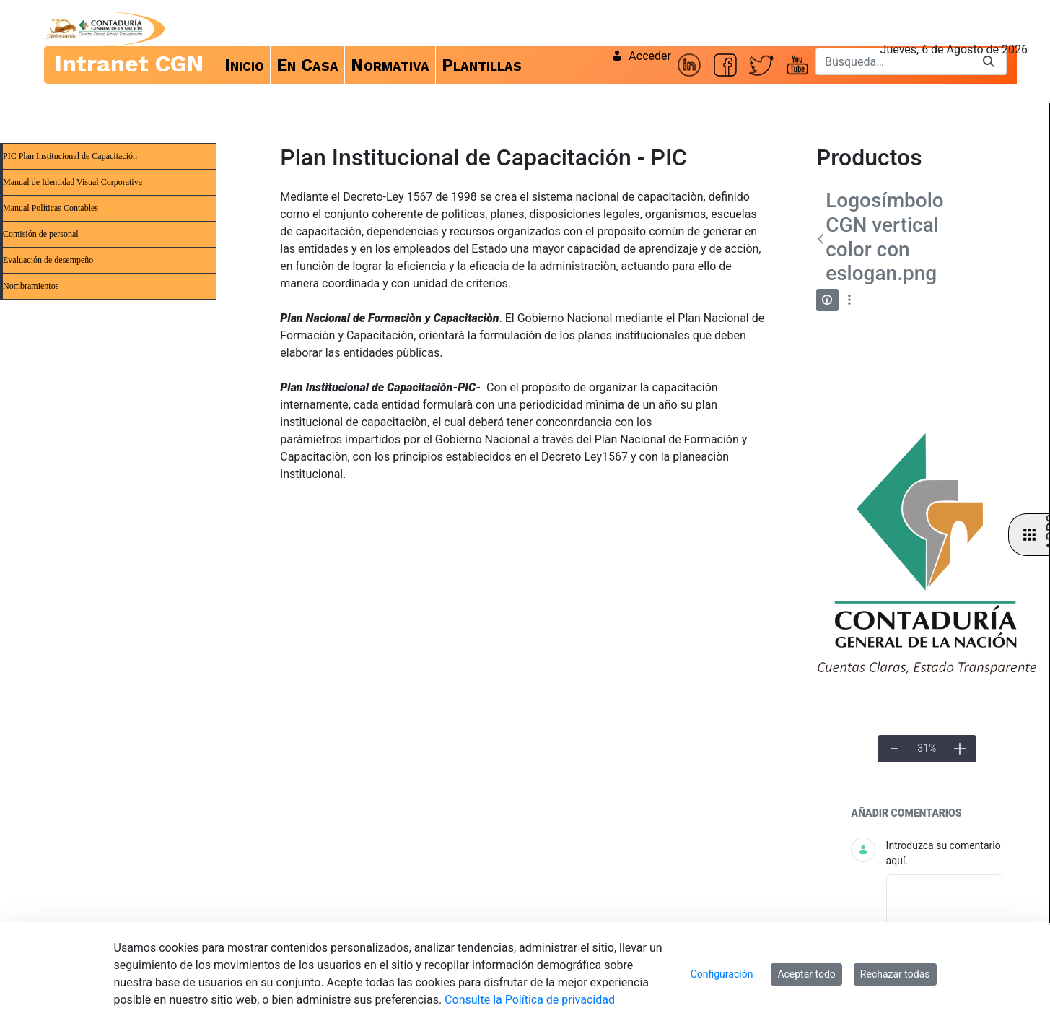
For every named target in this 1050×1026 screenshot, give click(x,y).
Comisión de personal (41, 234)
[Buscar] (893, 61)
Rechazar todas (895, 974)
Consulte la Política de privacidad (530, 1000)
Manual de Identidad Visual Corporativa (72, 182)
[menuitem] (245, 65)
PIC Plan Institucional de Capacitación (70, 156)
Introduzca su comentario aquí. (943, 853)
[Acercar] (960, 748)
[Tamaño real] (927, 748)
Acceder (641, 56)
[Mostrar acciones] (850, 300)
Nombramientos (30, 286)
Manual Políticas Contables (50, 208)
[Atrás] (821, 239)
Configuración (722, 974)
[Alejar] (894, 748)
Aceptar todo (806, 974)
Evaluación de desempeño (48, 260)
